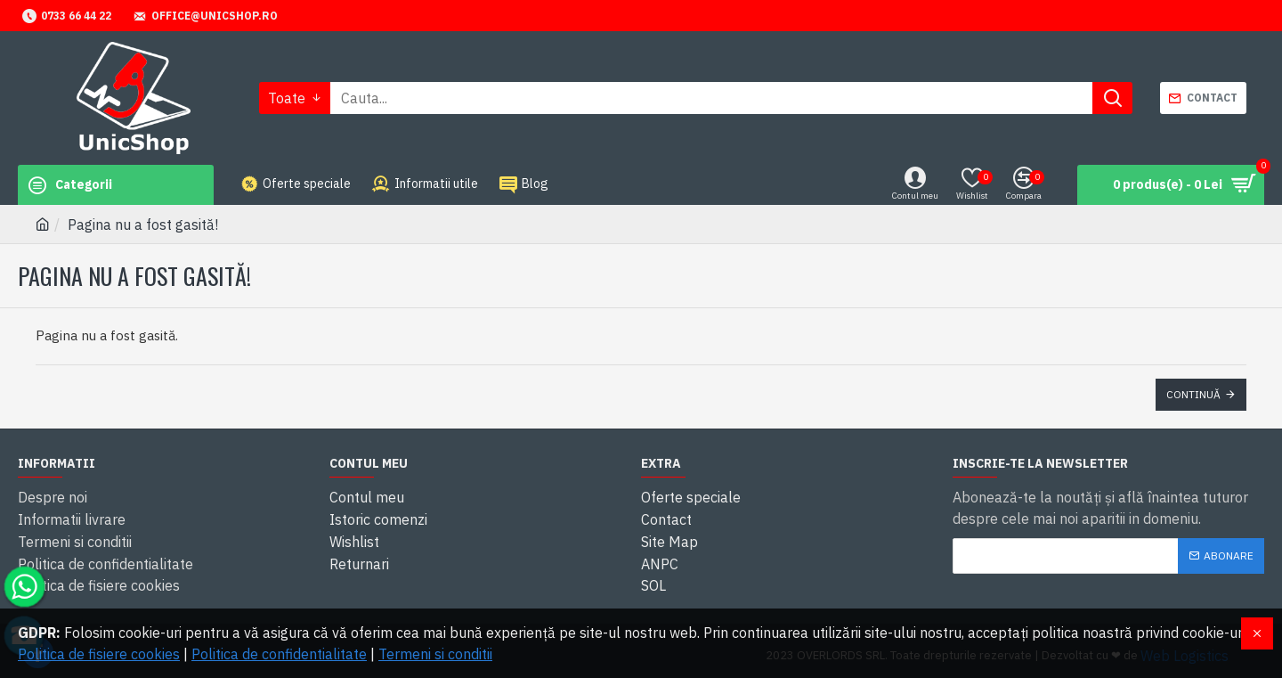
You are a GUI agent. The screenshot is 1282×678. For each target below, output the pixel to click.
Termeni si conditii (435, 654)
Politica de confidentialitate (279, 654)
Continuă (1193, 394)
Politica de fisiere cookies (99, 654)
